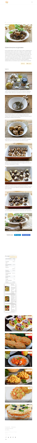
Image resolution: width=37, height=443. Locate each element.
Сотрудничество (9, 428)
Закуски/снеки (9, 22)
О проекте (7, 427)
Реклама (13, 427)
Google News (26, 234)
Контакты (7, 430)
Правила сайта (7, 434)
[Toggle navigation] (32, 2)
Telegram (17, 234)
